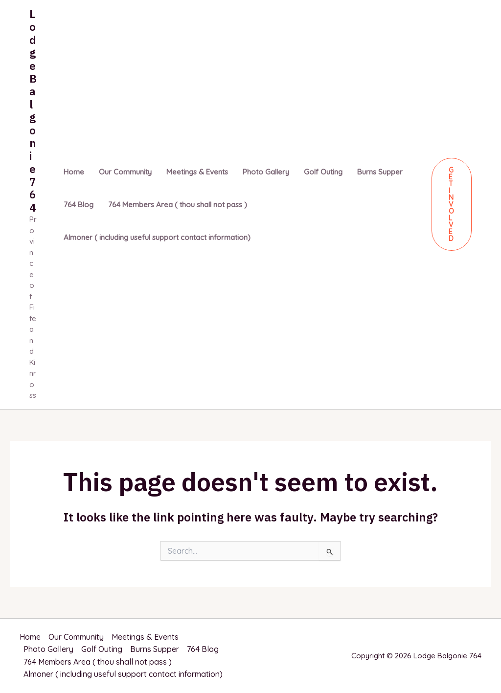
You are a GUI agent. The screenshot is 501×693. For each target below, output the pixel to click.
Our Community (125, 171)
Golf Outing (323, 171)
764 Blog (78, 204)
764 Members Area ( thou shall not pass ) (177, 204)
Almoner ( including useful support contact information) (157, 237)
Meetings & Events (197, 171)
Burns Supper (380, 171)
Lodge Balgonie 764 (33, 111)
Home (74, 171)
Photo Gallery (266, 171)
